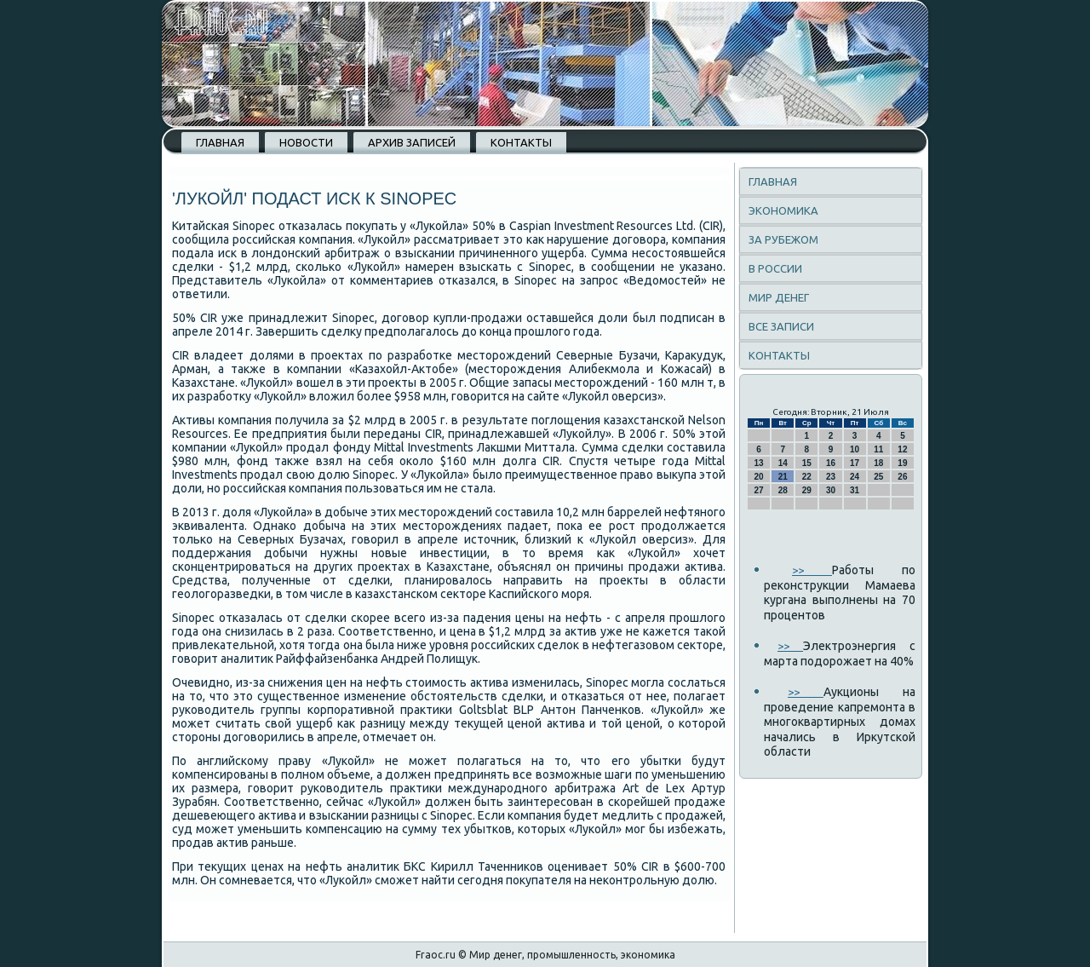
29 (807, 490)
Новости (306, 142)
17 (854, 463)
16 (830, 463)
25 (878, 476)
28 (783, 490)
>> (812, 570)
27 (759, 490)
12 (902, 449)
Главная (220, 142)
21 (783, 476)
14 (783, 463)
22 (807, 476)
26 (902, 476)
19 (902, 463)
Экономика (783, 210)
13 (759, 463)
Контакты (521, 142)
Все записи (781, 326)
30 (830, 490)
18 (878, 463)
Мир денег (779, 297)
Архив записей (412, 142)
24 (854, 476)
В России (775, 268)
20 (759, 476)
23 (830, 476)
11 (878, 449)
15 (807, 463)
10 (854, 449)
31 (854, 490)
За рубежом (783, 239)
